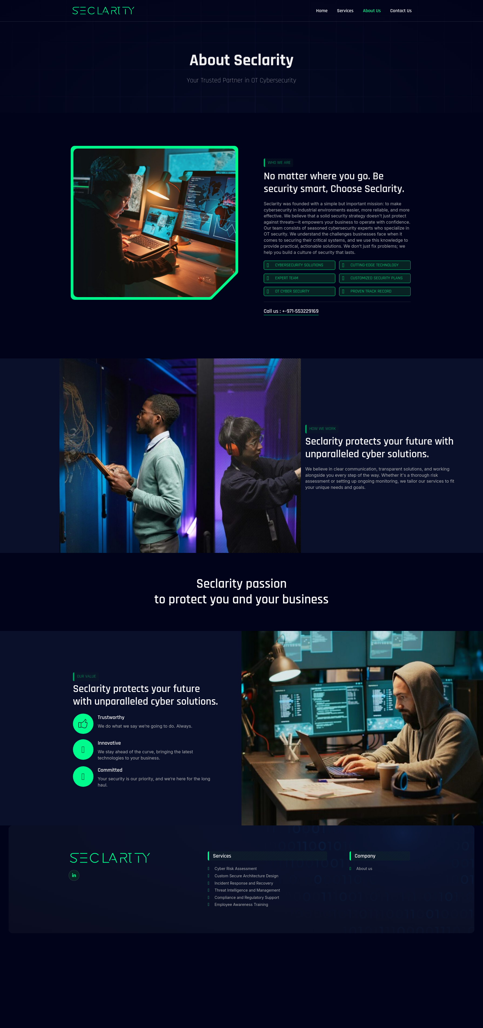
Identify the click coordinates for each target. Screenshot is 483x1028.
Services (345, 11)
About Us (372, 11)
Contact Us (401, 11)
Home (321, 11)
